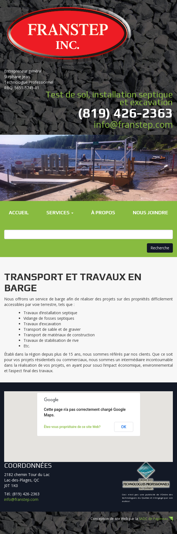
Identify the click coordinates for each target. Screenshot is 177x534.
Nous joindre (150, 212)
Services (59, 212)
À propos (103, 212)
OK (123, 427)
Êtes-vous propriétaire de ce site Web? (72, 427)
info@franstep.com (133, 124)
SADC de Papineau (153, 518)
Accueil (19, 212)
